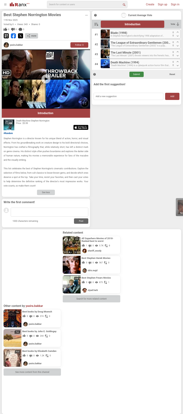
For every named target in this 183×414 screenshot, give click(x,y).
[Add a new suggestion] (128, 96)
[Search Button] (124, 4)
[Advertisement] (32, 253)
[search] (87, 4)
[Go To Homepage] (19, 4)
